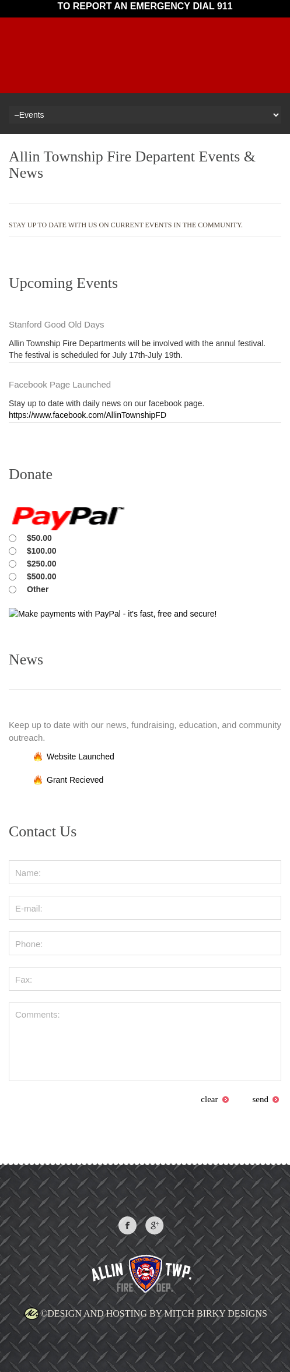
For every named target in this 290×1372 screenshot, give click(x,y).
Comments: (145, 1041)
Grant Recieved (75, 779)
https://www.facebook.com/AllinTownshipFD (87, 415)
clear (214, 1099)
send (266, 1099)
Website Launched (80, 756)
